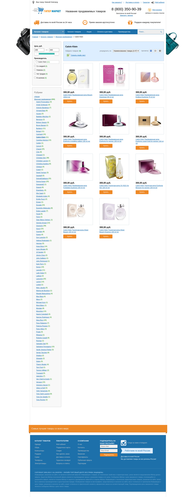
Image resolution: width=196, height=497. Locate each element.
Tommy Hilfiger (41, 370)
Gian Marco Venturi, (43, 220)
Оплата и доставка (104, 32)
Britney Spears (41, 122)
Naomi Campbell (42, 314)
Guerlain (39, 232)
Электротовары (40, 463)
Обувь (37, 447)
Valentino (39, 376)
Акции (89, 32)
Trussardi (39, 373)
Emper (38, 202)
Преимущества (124, 32)
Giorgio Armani (41, 223)
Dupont (38, 187)
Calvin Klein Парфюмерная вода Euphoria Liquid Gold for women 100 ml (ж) (150, 141)
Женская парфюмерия (63, 37)
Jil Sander (39, 252)
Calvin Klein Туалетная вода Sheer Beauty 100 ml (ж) (75, 231)
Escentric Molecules (43, 208)
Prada (38, 332)
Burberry (39, 128)
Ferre (38, 217)
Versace (39, 382)
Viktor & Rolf (40, 388)
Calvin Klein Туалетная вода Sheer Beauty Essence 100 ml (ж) (112, 231)
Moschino (39, 311)
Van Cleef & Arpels (42, 379)
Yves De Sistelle (42, 397)
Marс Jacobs (40, 288)
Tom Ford (39, 367)
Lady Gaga (40, 273)
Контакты (81, 447)
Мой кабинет (160, 2)
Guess (38, 234)
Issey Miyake (40, 249)
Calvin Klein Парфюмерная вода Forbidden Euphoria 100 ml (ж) (75, 187)
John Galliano (41, 258)
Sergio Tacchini (41, 353)
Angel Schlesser (42, 105)
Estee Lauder (41, 211)
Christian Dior (41, 158)
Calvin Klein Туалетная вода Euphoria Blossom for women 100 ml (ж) (149, 187)
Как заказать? (117, 2)
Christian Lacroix (42, 161)
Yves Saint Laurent (43, 394)
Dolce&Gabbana (42, 178)
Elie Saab (39, 193)
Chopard (39, 155)
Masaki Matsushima (43, 294)
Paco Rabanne (41, 323)
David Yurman (41, 173)
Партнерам (82, 463)
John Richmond (41, 261)
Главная (35, 37)
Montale (39, 308)
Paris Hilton (40, 329)
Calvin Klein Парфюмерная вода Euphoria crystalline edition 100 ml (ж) (76, 140)
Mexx (38, 299)
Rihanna (39, 335)
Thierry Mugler (41, 364)
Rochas (39, 341)
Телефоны (38, 460)
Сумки (37, 457)
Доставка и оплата (132, 2)
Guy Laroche (40, 237)
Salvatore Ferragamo (43, 347)
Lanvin (38, 282)
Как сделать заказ (62, 454)
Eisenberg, (40, 190)
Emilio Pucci (40, 199)
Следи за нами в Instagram (134, 443)
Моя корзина (157, 10)
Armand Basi (40, 111)
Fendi (38, 214)
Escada (39, 205)
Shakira (39, 355)
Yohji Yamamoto (42, 391)
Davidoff (39, 176)
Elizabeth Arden (41, 196)
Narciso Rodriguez (42, 317)
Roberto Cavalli (41, 338)
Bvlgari (38, 131)
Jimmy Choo (40, 255)
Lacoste (39, 270)
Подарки (38, 454)
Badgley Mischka (42, 117)
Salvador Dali (41, 344)
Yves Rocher (40, 400)
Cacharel (39, 134)
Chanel (38, 149)
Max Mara (39, 296)
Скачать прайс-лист (78, 55)
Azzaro (38, 114)
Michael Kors (40, 302)
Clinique (39, 167)
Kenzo (38, 267)
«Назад (37, 97)
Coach (38, 170)
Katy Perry (40, 264)
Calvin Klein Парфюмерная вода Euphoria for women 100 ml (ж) (111, 140)
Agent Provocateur (42, 102)
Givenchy (39, 226)
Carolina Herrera (42, 140)
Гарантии (146, 2)
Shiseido (39, 358)
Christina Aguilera (42, 164)
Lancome (39, 279)
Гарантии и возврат (63, 460)
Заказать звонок (126, 15)
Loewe (38, 285)
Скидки (59, 451)
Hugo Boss (40, 246)
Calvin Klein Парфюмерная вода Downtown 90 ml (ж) (111, 96)
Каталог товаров (41, 32)
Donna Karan (41, 181)
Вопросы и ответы (63, 463)
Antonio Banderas (42, 108)
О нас (80, 444)
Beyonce (39, 119)
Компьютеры (39, 451)
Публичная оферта (85, 460)
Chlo (38, 152)
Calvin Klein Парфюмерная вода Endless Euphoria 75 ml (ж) (147, 96)
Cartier (38, 143)
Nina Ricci (39, 320)
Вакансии (81, 454)
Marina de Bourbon (43, 291)
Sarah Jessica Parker (43, 350)
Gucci (38, 229)
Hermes (39, 243)
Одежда (38, 444)
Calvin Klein (40, 137)
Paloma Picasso (42, 326)
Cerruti (38, 146)
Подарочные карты (63, 447)
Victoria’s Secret (42, 385)
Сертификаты (83, 457)
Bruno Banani (41, 125)
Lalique (38, 276)
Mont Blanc (40, 305)
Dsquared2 (40, 184)
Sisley (38, 361)
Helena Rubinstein (42, 240)
